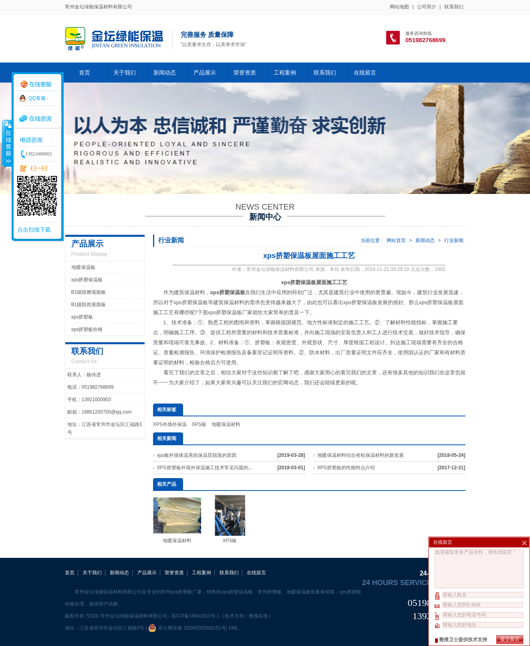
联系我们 (453, 7)
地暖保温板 (83, 267)
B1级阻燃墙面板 (88, 292)
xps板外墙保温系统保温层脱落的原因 (197, 455)
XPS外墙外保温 (170, 424)
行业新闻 (453, 240)
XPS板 (199, 424)
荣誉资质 (245, 72)
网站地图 (399, 7)
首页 (84, 72)
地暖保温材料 (226, 424)
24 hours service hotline (414, 583)
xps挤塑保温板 (87, 280)
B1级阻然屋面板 (88, 304)
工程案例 (285, 72)
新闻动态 (164, 72)
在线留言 (365, 72)
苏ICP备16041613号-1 (196, 616)
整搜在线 (258, 616)
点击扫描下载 (34, 229)
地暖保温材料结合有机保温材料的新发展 (360, 455)
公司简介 (426, 7)
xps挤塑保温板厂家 (230, 312)
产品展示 (204, 72)
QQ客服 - (38, 98)
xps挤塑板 (82, 317)
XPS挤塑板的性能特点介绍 (346, 467)
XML (233, 628)
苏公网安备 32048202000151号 (187, 628)
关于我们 (124, 72)
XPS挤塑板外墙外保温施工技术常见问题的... (204, 467)
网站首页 (396, 240)
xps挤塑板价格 (87, 329)
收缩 (6, 143)
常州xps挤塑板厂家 (181, 592)
